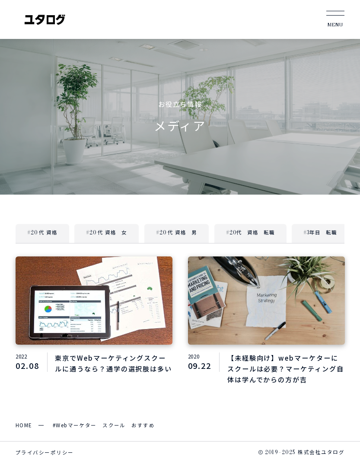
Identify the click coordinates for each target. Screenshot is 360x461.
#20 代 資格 (42, 233)
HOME (24, 425)
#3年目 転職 (320, 233)
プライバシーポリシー (44, 452)
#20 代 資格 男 (176, 233)
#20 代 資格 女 (106, 233)
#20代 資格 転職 (250, 233)
